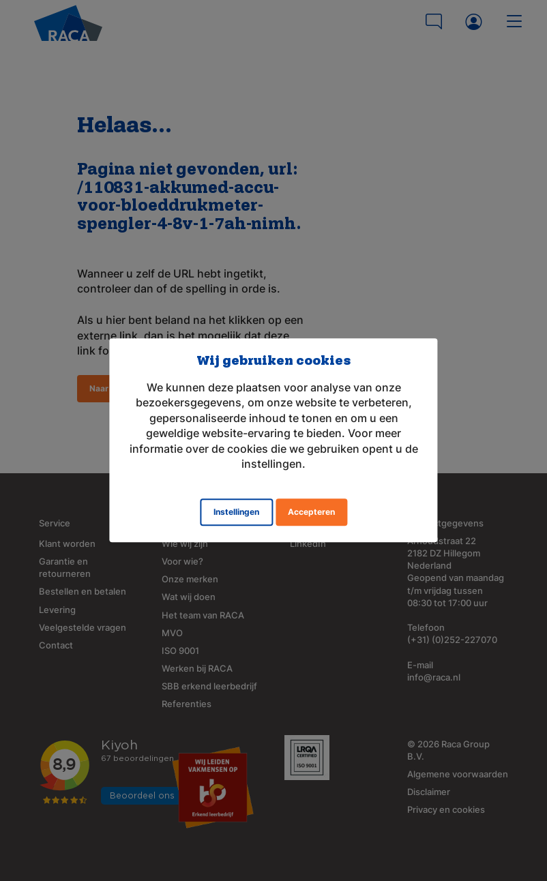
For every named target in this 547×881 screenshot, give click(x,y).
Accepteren (311, 512)
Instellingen (236, 512)
